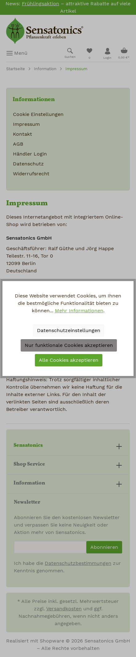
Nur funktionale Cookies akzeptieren (69, 345)
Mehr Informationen (79, 311)
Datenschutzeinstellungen (68, 330)
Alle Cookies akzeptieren (68, 360)
